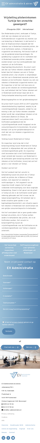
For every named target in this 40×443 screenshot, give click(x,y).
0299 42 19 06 (8, 404)
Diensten (5, 425)
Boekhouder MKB (16, 425)
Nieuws (4, 432)
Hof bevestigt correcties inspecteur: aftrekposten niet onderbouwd (9, 250)
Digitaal (22, 429)
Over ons (30, 429)
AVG (3, 421)
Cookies (4, 417)
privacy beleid (17, 322)
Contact (12, 432)
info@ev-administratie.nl (11, 410)
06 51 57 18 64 (8, 407)
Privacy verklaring (8, 414)
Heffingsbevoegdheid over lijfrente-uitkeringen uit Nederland (29, 249)
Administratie (30, 425)
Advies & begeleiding (9, 429)
